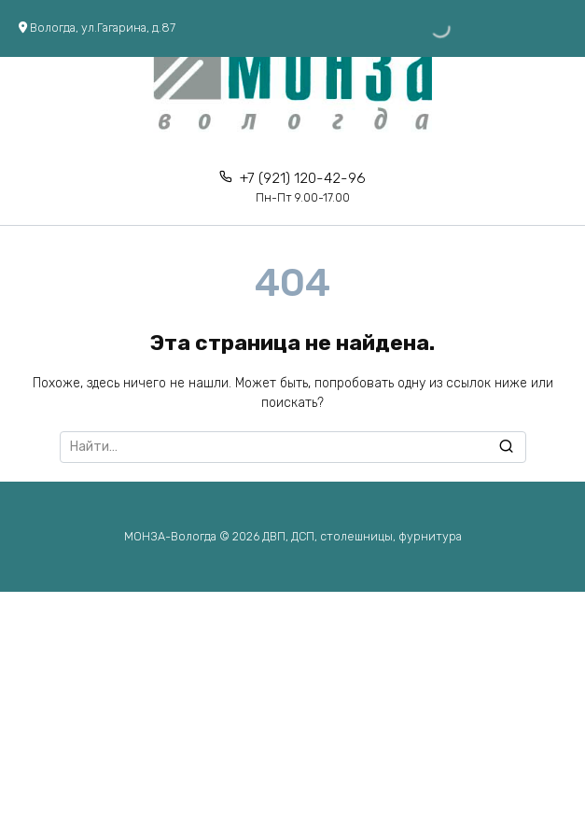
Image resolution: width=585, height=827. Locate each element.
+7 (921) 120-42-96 (303, 187)
